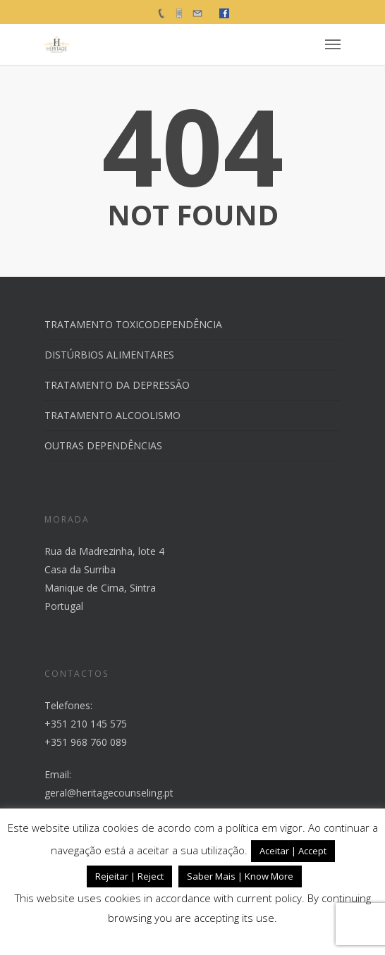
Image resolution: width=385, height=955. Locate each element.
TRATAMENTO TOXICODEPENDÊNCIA (133, 324)
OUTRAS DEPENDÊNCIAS (103, 445)
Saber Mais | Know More (240, 876)
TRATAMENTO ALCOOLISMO (112, 415)
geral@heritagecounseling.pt (108, 792)
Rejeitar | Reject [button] (129, 876)
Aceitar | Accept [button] (292, 850)
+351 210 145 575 (85, 723)
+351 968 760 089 (85, 742)
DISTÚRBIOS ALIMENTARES (109, 354)
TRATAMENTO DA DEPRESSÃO (117, 385)
